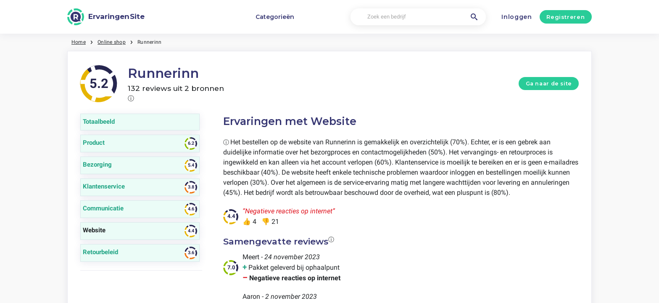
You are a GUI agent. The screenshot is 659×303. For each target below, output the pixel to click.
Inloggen (516, 17)
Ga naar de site (549, 83)
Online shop (112, 42)
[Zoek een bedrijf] (418, 17)
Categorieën (275, 17)
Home (78, 42)
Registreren (565, 16)
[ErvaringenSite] (106, 17)
